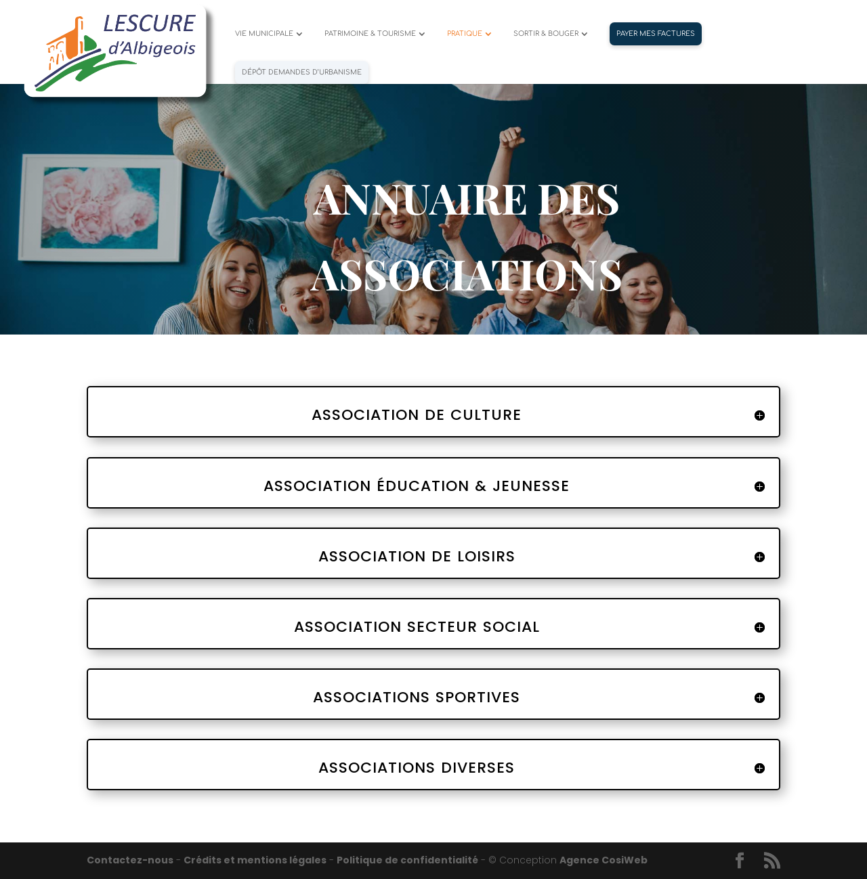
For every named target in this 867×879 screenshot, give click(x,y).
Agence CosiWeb (603, 860)
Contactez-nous (130, 860)
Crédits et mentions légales (255, 860)
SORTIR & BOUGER (545, 33)
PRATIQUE (464, 33)
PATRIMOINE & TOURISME (370, 33)
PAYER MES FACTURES (655, 33)
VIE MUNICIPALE (264, 33)
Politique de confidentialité (407, 860)
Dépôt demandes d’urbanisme (302, 72)
